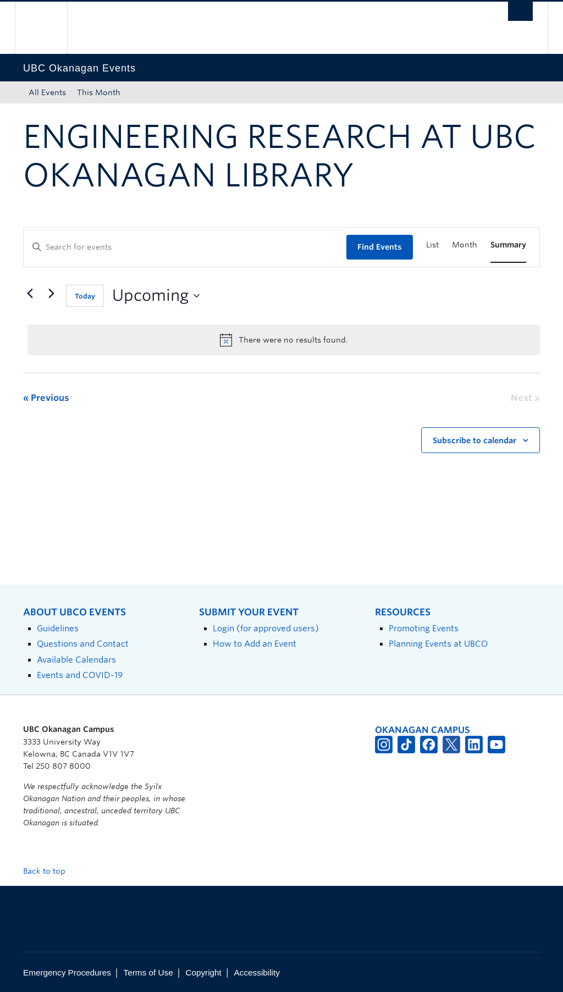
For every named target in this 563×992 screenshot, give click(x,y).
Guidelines (58, 628)
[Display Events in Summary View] (508, 245)
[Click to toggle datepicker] (156, 296)
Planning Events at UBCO (438, 643)
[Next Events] (51, 293)
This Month (98, 92)
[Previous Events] (29, 293)
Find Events (379, 247)
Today (85, 296)
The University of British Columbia (49, 28)
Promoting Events (424, 628)
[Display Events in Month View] (464, 245)
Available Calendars (76, 659)
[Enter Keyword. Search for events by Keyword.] (185, 247)
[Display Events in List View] (432, 245)
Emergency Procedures (67, 972)
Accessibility (257, 972)
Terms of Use (148, 972)
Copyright (203, 972)
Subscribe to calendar (474, 440)
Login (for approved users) (266, 628)
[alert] (283, 339)
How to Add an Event (254, 643)
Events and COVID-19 (80, 675)
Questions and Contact (83, 643)
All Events (47, 92)
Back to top (49, 871)
